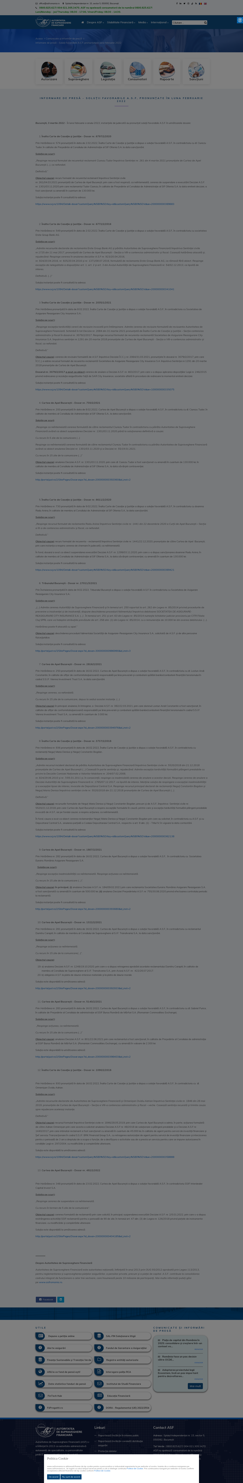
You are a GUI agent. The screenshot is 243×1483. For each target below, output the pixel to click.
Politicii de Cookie (135, 1468)
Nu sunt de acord (71, 1476)
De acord (53, 1476)
